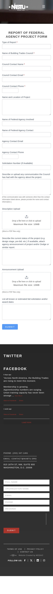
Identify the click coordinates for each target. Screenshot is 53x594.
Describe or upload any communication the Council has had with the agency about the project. (26, 175)
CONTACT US (26, 552)
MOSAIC (39, 555)
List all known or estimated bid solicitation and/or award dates (25, 300)
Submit (10, 327)
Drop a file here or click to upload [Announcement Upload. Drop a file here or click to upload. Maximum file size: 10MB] (26, 281)
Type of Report (9, 42)
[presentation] (25, 518)
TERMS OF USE (14, 549)
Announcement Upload (13, 269)
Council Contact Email (13, 75)
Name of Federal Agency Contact (17, 130)
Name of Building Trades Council (18, 53)
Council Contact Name (13, 64)
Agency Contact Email (12, 141)
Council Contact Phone (13, 86)
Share (21, 400)
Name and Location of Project (16, 97)
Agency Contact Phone (13, 152)
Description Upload (11, 209)
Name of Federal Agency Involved (18, 119)
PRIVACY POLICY (35, 549)
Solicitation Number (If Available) (17, 163)
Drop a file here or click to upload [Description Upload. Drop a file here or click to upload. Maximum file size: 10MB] (26, 221)
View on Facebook (10, 400)
